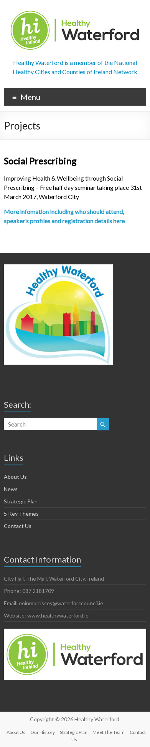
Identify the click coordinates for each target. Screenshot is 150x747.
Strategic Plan (21, 501)
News (11, 489)
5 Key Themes (21, 513)
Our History (42, 732)
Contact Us (17, 526)
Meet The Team (108, 732)
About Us (15, 476)
